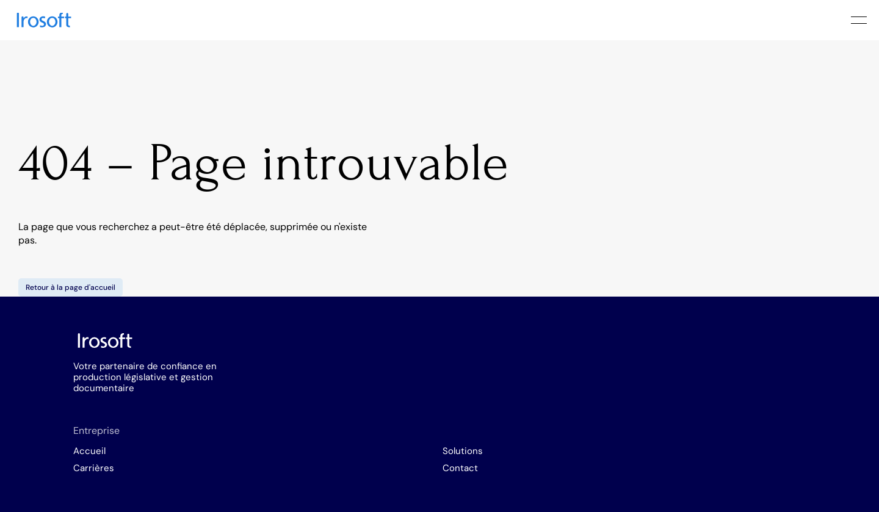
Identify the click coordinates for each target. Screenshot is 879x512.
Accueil (343, 384)
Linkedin (695, 383)
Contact (439, 401)
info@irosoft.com (558, 394)
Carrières (347, 401)
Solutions (441, 384)
